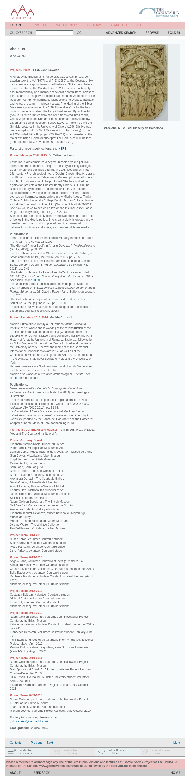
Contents (15, 742)
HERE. (62, 148)
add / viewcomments (26, 752)
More (176, 742)
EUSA (44, 669)
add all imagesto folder (117, 752)
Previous (36, 742)
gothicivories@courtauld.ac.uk (29, 721)
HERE (37, 280)
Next (50, 742)
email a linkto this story (70, 752)
